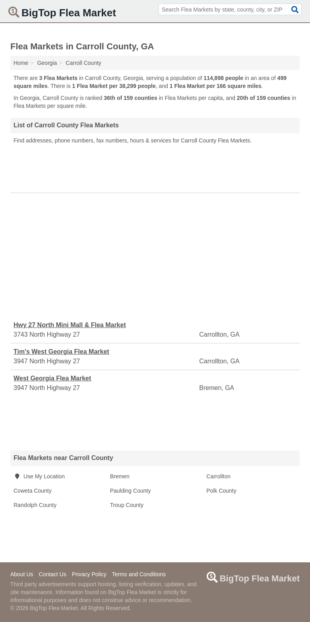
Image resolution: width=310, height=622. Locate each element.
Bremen (120, 476)
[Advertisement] (155, 166)
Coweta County (33, 490)
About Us (21, 574)
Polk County (221, 490)
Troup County (126, 505)
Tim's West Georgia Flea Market (61, 351)
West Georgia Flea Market (52, 378)
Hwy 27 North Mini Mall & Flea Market (70, 325)
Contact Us (52, 574)
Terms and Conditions (139, 574)
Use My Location (39, 476)
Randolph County (35, 505)
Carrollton (218, 476)
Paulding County (130, 490)
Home (21, 63)
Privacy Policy (89, 574)
